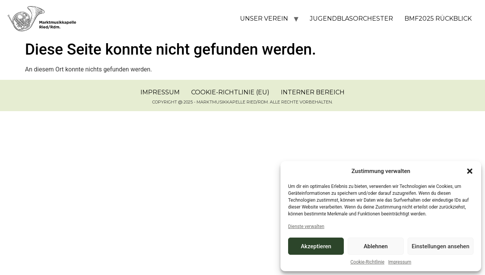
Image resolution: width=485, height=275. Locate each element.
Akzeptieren (316, 246)
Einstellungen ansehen (440, 246)
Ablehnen (376, 246)
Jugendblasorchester (351, 18)
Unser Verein (264, 18)
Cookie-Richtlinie (367, 262)
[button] (470, 171)
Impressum (399, 262)
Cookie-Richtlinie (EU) (230, 92)
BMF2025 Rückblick (438, 18)
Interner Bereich (313, 92)
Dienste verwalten (306, 226)
